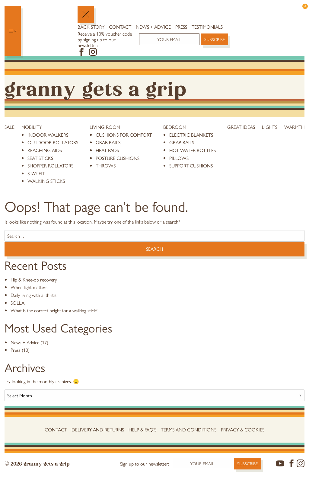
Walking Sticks (46, 180)
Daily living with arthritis (33, 294)
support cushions (191, 165)
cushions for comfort (124, 134)
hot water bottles (192, 150)
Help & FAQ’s (142, 429)
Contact (120, 26)
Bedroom (174, 126)
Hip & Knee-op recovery (34, 279)
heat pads (107, 150)
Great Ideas (241, 126)
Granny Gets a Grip (95, 87)
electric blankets (191, 134)
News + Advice (153, 26)
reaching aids (44, 150)
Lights (269, 126)
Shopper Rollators (50, 165)
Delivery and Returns (98, 429)
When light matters (29, 287)
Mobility (31, 126)
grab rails (108, 142)
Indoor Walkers (47, 134)
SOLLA (17, 302)
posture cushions (117, 157)
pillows (179, 157)
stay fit (36, 173)
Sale (9, 126)
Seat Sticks (40, 157)
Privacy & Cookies (242, 429)
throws (106, 165)
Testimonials (207, 26)
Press (181, 26)
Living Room (105, 126)
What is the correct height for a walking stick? (54, 310)
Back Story (91, 26)
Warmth (294, 126)
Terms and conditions (188, 429)
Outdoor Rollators (52, 142)
